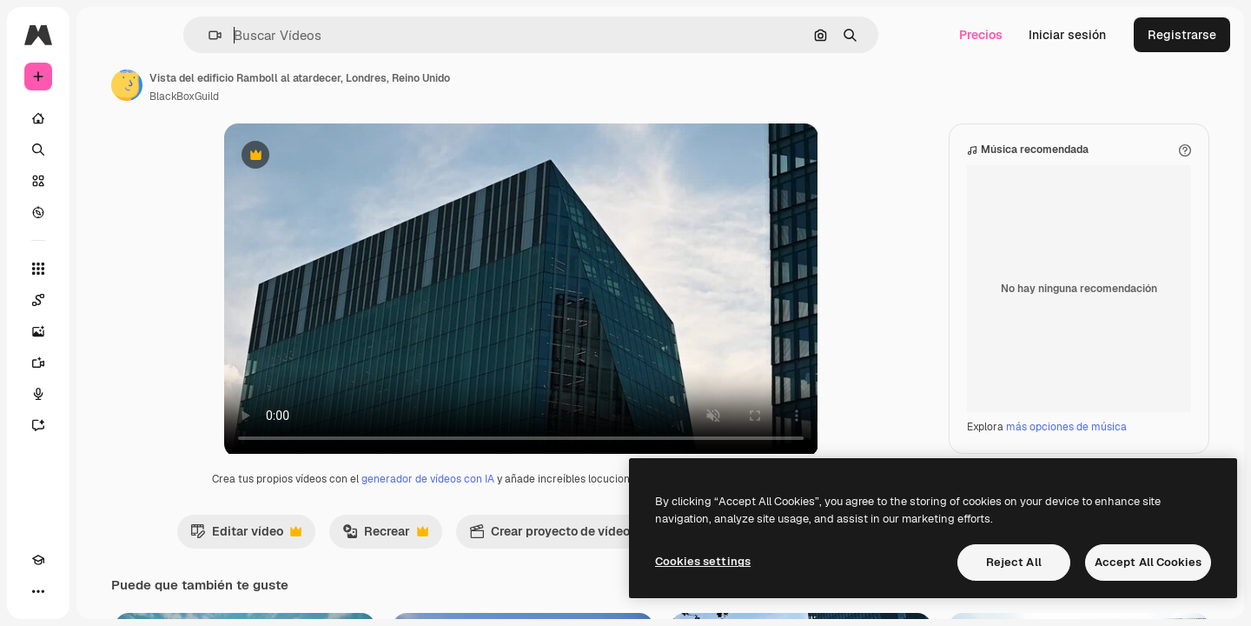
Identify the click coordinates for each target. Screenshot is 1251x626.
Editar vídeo (315, 553)
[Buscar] (104, 149)
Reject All (1014, 562)
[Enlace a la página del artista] (259, 85)
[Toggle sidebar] (170, 35)
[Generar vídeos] (104, 362)
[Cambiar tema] (69, 591)
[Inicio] (104, 118)
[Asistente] (104, 425)
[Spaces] (104, 300)
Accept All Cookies (1148, 562)
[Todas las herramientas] (104, 269)
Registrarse (1182, 35)
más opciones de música (1066, 444)
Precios (981, 35)
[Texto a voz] (104, 394)
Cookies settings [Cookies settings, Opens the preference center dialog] (703, 561)
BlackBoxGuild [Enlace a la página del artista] (316, 96)
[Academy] (38, 591)
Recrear (455, 553)
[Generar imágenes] (104, 331)
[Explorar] (104, 212)
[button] (274, 35)
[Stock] (104, 181)
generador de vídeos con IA (493, 496)
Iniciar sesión (1067, 35)
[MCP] (101, 591)
